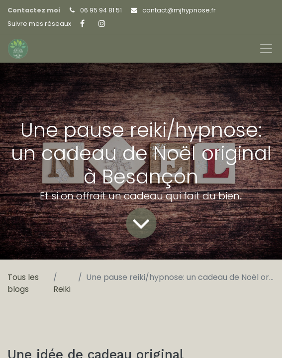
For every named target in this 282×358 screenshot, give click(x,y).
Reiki (62, 289)
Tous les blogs (23, 283)
